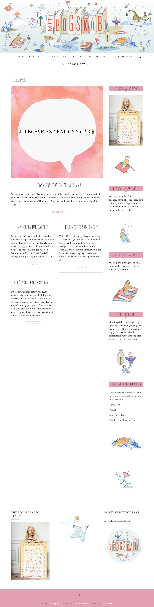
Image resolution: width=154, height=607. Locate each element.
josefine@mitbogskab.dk (117, 521)
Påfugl (112, 410)
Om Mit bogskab (120, 57)
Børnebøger (57, 57)
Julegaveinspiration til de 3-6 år (57, 185)
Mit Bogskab (54, 603)
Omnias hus (115, 405)
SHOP (21, 57)
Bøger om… (80, 57)
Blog (99, 57)
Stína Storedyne (117, 415)
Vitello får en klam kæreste (122, 420)
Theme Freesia (81, 603)
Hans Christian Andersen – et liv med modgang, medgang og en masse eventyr (125, 396)
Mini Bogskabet (73, 64)
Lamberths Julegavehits (33, 226)
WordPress (108, 603)
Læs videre (57, 212)
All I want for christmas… (33, 282)
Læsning (35, 57)
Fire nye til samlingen (81, 226)
